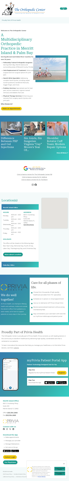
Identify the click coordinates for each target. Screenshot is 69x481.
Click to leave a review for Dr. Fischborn (34, 180)
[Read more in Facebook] (4, 429)
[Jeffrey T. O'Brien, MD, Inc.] (23, 8)
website (16, 348)
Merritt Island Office (10, 207)
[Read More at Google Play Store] (15, 451)
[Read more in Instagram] (7, 429)
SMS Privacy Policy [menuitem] (7, 474)
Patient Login (10, 457)
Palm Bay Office (8, 265)
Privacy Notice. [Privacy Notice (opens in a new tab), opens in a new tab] (42, 476)
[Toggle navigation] (63, 8)
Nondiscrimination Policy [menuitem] (20, 474)
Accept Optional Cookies (59, 469)
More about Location (13, 254)
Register (61, 373)
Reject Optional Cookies (59, 473)
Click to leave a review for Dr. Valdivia (34, 177)
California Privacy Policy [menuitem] (8, 476)
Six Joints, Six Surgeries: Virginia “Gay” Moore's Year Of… (33, 144)
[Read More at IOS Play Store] (7, 451)
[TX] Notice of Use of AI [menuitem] (21, 476)
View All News (62, 153)
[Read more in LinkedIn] (13, 429)
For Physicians (10, 462)
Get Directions (29, 225)
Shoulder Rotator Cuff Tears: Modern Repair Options (56, 143)
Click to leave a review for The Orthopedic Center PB (34, 174)
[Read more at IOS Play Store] (49, 382)
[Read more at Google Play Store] (61, 382)
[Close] (64, 463)
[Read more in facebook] (36, 185)
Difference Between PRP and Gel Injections (9, 143)
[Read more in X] (10, 429)
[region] (47, 470)
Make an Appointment (11, 109)
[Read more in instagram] (33, 185)
